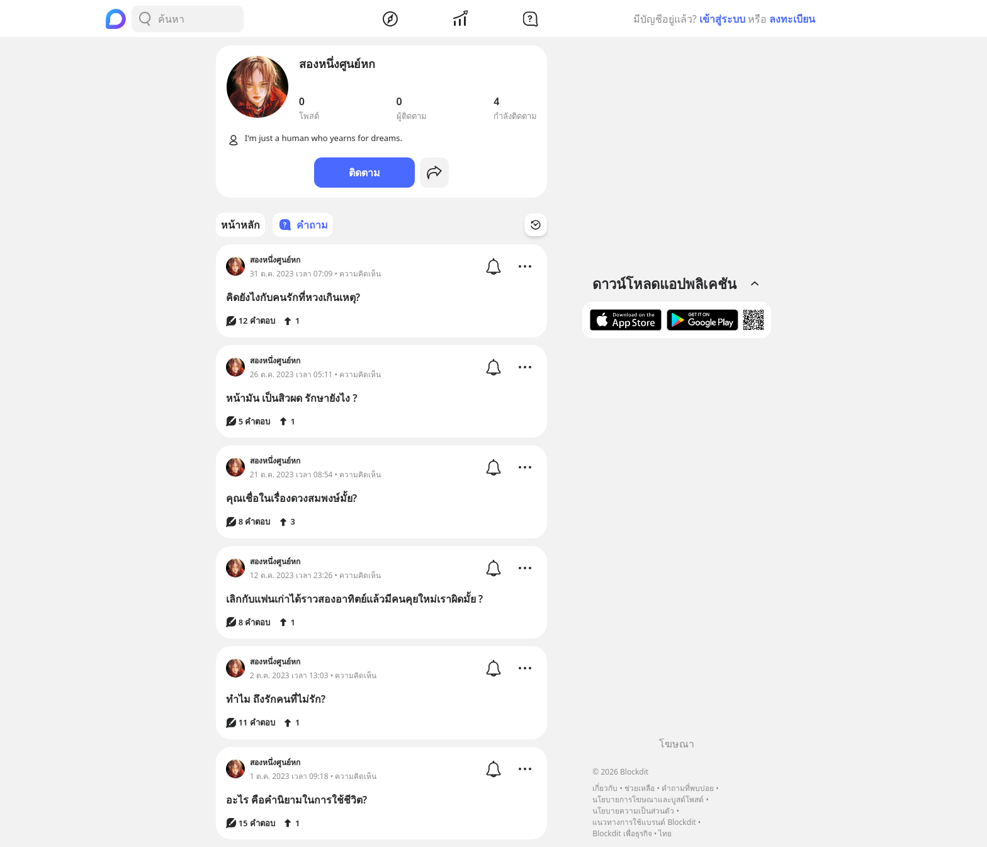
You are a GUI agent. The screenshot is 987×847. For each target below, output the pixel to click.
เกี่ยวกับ (605, 788)
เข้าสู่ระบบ (722, 19)
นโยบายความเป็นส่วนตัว (633, 810)
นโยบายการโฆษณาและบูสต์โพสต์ (648, 799)
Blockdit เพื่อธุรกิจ (621, 833)
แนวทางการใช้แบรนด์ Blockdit (644, 822)
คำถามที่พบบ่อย (688, 788)
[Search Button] (144, 18)
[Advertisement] (676, 542)
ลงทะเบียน (792, 19)
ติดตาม (364, 172)
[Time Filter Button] (535, 224)
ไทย (665, 833)
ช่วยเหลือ (639, 788)
